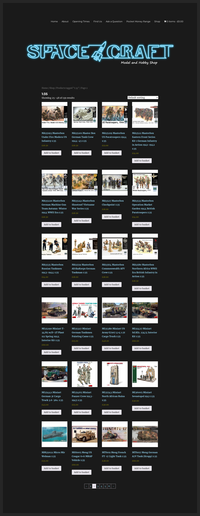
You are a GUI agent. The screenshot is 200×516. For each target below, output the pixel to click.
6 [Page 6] (109, 486)
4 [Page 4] (101, 486)
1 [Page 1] (90, 486)
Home (54, 21)
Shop (157, 21)
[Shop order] (143, 97)
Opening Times (81, 21)
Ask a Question (114, 21)
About (65, 21)
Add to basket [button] (51, 152)
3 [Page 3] (97, 486)
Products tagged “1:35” (67, 88)
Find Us (97, 21)
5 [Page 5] (105, 486)
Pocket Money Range (138, 21)
